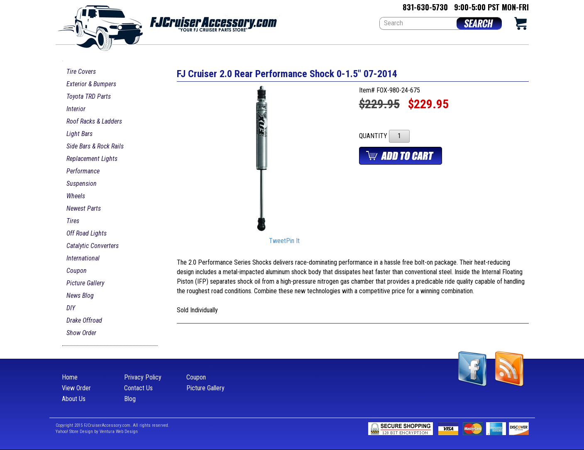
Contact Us (138, 388)
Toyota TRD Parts (88, 96)
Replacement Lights (91, 159)
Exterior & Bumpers (91, 84)
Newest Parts (83, 208)
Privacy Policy (142, 377)
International (83, 258)
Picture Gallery (85, 283)
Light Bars (79, 134)
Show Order (81, 333)
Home (70, 377)
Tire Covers (81, 71)
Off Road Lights (86, 233)
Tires (72, 221)
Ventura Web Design (119, 431)
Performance (83, 171)
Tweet (277, 241)
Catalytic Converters (92, 246)
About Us (74, 399)
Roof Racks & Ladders (94, 121)
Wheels (75, 196)
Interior (76, 109)
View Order (76, 388)
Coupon (76, 271)
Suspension (81, 183)
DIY (70, 308)
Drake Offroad (84, 320)
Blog (130, 399)
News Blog (80, 295)
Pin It (293, 241)
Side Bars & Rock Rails (95, 146)
